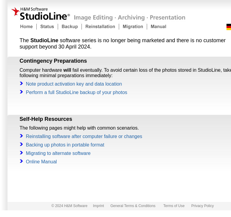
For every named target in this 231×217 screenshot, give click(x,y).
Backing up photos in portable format (65, 144)
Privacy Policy (202, 206)
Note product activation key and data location (74, 83)
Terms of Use (174, 206)
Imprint (98, 206)
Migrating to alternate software (58, 153)
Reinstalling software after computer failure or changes (84, 136)
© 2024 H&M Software (69, 206)
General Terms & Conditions (133, 206)
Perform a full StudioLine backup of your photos (76, 92)
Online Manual (41, 161)
